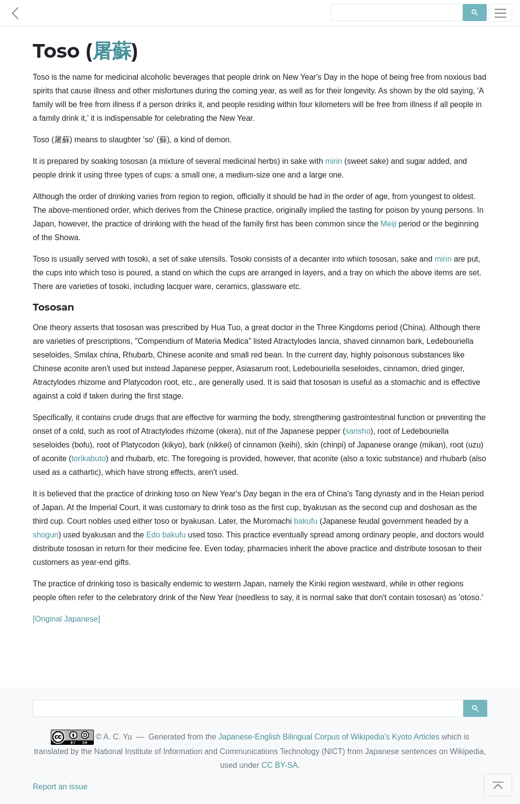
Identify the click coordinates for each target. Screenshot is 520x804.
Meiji (389, 224)
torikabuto (88, 458)
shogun (46, 535)
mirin (334, 161)
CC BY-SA (279, 765)
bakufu (306, 521)
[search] (396, 12)
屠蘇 (111, 51)
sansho (357, 431)
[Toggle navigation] (500, 13)
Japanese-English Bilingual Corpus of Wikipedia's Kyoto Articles (328, 737)
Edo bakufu (166, 535)
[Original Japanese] (66, 619)
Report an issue (60, 786)
